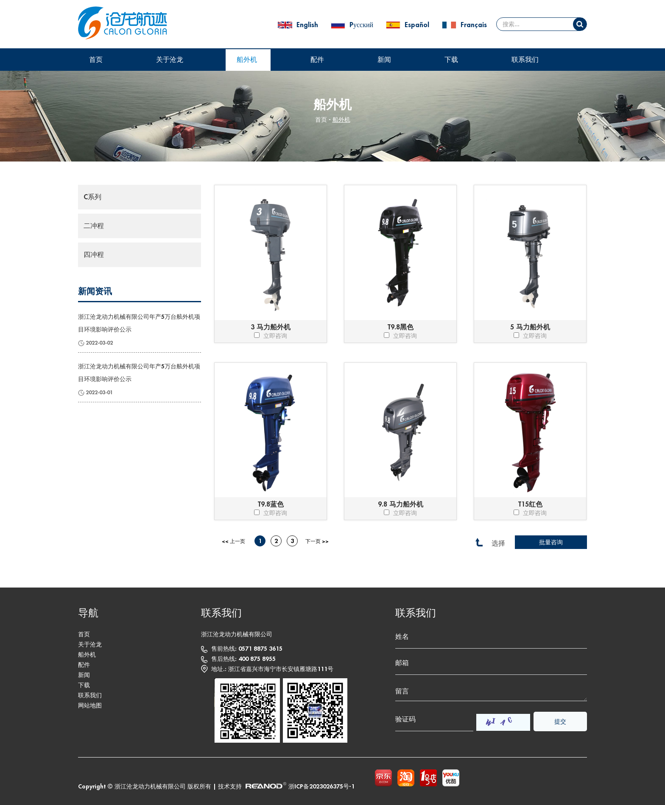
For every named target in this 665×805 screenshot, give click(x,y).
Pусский (362, 25)
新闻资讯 (95, 291)
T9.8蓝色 (271, 504)
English (308, 25)
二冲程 (94, 226)
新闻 (384, 59)
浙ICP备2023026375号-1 (321, 786)
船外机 (247, 59)
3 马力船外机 (271, 327)
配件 (317, 59)
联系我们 (525, 59)
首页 (96, 59)
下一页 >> (317, 541)
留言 (491, 691)
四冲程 (94, 254)
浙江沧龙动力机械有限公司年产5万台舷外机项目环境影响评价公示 (139, 323)
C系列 (92, 197)
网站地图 (90, 705)
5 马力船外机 (530, 327)
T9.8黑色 (401, 327)
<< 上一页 (233, 541)
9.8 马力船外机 (400, 504)
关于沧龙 (169, 59)
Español (418, 25)
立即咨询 (270, 335)
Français (474, 25)
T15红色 (530, 504)
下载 (451, 59)
